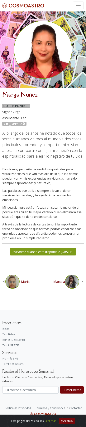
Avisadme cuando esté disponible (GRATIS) (43, 252)
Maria (25, 282)
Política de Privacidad (18, 408)
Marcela (59, 282)
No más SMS (10, 358)
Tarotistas (8, 334)
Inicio (5, 328)
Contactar (75, 408)
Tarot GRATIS (10, 345)
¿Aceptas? (67, 421)
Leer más (50, 421)
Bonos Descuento (13, 340)
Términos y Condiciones (50, 408)
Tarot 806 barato (13, 364)
